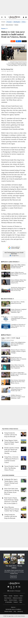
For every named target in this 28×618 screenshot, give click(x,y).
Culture (20, 600)
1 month (13, 338)
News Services (7, 598)
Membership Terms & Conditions (13, 609)
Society (10, 595)
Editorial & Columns (17, 598)
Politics (5, 595)
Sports (5, 600)
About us (13, 607)
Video (20, 602)
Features (16, 602)
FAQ (15, 611)
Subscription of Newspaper (14, 590)
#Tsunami (9, 21)
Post (14, 41)
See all (18, 338)
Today (3, 338)
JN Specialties (8, 602)
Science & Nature (13, 600)
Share (19, 41)
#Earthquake (17, 21)
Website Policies (8, 611)
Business (16, 595)
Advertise (20, 611)
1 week (8, 338)
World (21, 595)
